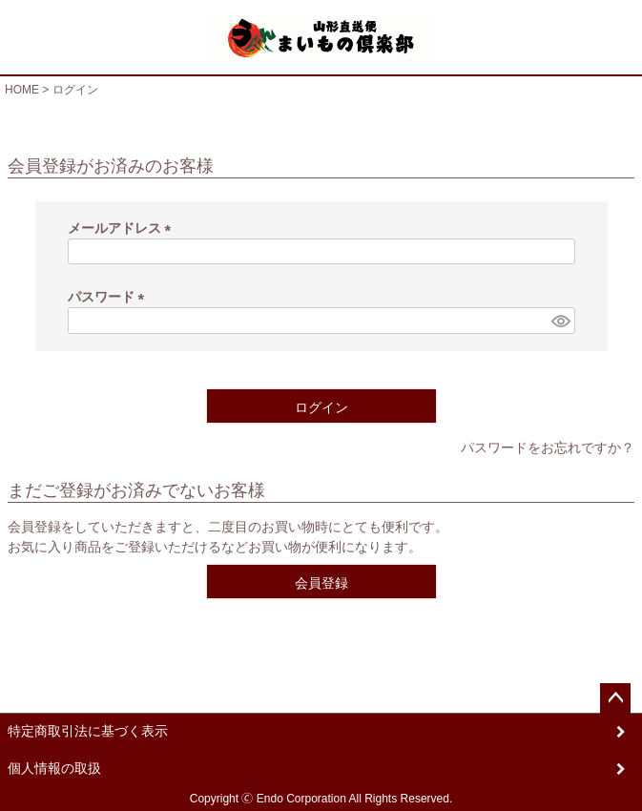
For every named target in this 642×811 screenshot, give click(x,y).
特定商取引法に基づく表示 (88, 730)
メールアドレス (123, 228)
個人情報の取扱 (54, 768)
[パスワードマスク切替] (560, 320)
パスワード (110, 296)
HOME (22, 89)
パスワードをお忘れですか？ (547, 447)
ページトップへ (615, 698)
